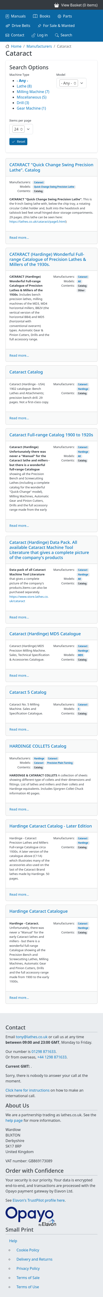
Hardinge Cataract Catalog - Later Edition (50, 826)
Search (66, 35)
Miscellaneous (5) (31, 97)
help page (14, 1120)
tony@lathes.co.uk (31, 1036)
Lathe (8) (24, 86)
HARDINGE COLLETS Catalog (37, 746)
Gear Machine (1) (31, 108)
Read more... (19, 237)
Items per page (20, 120)
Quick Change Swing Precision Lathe (54, 186)
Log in (42, 35)
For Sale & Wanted (59, 25)
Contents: (24, 191)
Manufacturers (39, 46)
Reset (21, 141)
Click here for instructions (28, 1090)
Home (16, 46)
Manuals (18, 16)
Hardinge (83, 389)
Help (13, 1240)
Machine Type (19, 75)
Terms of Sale (28, 1277)
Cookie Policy (28, 1250)
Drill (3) (23, 102)
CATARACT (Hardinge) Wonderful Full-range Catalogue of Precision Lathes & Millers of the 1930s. (47, 259)
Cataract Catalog (26, 372)
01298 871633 (43, 1051)
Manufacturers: (20, 182)
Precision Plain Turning (60, 762)
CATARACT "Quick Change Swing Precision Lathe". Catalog (51, 167)
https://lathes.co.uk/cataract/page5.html (37, 221)
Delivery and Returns (35, 1259)
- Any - (22, 80)
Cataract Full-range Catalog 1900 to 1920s (51, 434)
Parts (67, 16)
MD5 (80, 655)
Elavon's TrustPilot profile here (39, 1200)
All (79, 281)
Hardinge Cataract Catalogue (38, 911)
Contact (17, 35)
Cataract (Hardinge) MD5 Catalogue (45, 633)
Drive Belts (21, 25)
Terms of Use (28, 1286)
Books (45, 16)
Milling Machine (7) (33, 91)
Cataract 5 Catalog (27, 692)
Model (60, 75)
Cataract (38, 182)
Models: (25, 186)
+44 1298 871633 (52, 1057)
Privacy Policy (28, 1268)
